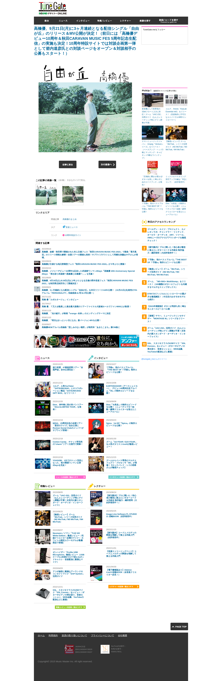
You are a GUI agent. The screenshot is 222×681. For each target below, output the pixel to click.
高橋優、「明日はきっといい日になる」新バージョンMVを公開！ (71, 320)
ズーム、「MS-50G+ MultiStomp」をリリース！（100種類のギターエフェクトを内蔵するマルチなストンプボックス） (167, 284)
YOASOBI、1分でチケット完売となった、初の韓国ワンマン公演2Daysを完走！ (68, 462)
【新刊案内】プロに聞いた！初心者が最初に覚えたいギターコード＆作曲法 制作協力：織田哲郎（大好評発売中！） (121, 499)
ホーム (41, 635)
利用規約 (53, 635)
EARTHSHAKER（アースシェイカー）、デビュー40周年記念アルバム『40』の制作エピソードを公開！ (122, 389)
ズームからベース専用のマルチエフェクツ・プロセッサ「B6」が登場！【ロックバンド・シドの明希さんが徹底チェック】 (121, 464)
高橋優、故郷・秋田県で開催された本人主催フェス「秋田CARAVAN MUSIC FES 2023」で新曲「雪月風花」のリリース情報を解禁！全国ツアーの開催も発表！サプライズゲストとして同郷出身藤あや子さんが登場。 (90, 255)
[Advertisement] (132, 7)
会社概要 (122, 635)
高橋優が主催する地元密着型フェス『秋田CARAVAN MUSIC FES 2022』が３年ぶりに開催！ (84, 264)
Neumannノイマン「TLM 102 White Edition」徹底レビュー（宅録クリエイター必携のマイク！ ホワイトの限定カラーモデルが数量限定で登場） (68, 538)
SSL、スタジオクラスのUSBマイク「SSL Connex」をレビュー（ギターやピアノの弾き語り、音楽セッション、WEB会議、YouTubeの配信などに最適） (68, 595)
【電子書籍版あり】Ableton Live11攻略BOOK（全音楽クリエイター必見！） (121, 572)
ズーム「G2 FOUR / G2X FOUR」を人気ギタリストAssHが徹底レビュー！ (121, 444)
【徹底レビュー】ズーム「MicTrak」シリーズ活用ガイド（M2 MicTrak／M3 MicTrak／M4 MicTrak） (68, 518)
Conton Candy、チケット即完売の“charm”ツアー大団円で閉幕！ (68, 443)
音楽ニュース (72, 227)
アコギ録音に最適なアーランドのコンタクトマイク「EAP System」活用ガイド (68, 573)
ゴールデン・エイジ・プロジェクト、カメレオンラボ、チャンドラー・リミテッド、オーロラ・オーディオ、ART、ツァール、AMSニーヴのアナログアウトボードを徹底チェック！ (166, 235)
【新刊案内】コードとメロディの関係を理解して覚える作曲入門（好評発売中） (121, 535)
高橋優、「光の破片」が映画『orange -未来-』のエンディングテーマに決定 (76, 313)
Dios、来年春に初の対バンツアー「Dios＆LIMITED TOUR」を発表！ (68, 407)
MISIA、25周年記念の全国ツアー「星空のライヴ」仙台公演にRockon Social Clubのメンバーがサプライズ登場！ (68, 427)
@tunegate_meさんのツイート (154, 359)
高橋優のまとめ (70, 219)
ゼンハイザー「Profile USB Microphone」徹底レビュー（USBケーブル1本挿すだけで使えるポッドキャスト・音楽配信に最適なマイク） (68, 557)
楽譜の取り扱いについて (74, 635)
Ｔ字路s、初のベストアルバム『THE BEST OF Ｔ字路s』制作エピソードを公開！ (121, 369)
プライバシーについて (102, 635)
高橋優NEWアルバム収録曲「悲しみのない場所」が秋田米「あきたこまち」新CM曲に (81, 327)
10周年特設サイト (73, 235)
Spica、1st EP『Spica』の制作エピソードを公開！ (121, 424)
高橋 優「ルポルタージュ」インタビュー (60, 299)
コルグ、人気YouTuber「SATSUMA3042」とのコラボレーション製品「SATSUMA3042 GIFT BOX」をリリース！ (68, 389)
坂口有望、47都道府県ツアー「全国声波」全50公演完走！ (68, 368)
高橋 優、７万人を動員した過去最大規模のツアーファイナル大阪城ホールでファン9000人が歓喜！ (86, 306)
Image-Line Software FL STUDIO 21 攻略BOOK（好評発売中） (121, 515)
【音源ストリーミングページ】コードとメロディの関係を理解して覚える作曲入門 (121, 553)
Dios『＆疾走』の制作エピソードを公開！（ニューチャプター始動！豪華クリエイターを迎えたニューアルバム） (121, 408)
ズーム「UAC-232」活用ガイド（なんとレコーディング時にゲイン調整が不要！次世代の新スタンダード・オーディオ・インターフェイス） (68, 500)
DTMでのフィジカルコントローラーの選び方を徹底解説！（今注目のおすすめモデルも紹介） (166, 297)
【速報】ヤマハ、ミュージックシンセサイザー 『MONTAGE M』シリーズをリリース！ (166, 319)
